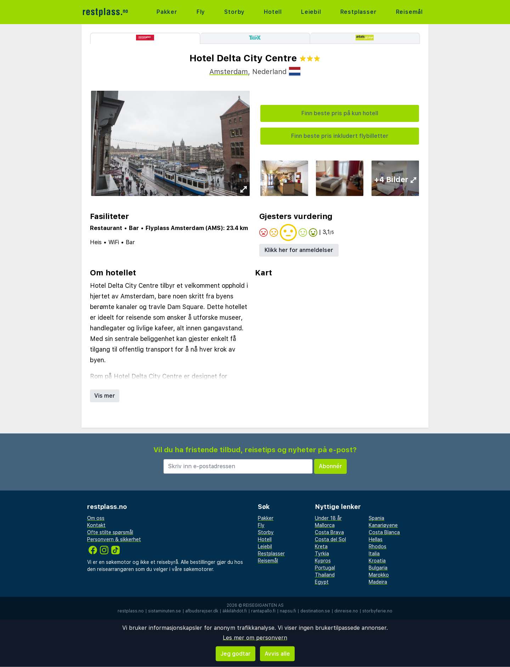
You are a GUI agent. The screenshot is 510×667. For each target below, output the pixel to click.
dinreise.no (346, 611)
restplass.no (131, 611)
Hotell (273, 12)
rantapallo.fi (263, 611)
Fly (201, 12)
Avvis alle (277, 653)
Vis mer (104, 395)
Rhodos (377, 546)
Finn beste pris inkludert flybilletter (340, 136)
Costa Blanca (384, 532)
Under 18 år (328, 518)
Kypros (323, 561)
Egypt (322, 582)
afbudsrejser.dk (201, 611)
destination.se (315, 611)
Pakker (167, 12)
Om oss (95, 518)
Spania (376, 518)
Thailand (325, 575)
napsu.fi (288, 611)
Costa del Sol (330, 539)
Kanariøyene (383, 525)
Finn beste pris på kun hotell (339, 113)
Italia (374, 553)
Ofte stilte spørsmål (110, 532)
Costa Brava (329, 532)
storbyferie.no (377, 611)
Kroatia (377, 561)
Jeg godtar (235, 653)
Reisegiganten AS (263, 605)
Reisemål (409, 12)
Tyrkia (322, 553)
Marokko (379, 575)
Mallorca (325, 525)
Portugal (325, 568)
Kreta (321, 546)
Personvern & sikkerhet (114, 539)
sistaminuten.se (164, 611)
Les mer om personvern (255, 637)
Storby (234, 12)
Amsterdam (228, 71)
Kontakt (96, 525)
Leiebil (311, 12)
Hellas (375, 539)
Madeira (378, 582)
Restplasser (358, 12)
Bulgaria (378, 568)
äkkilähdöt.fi (234, 611)
